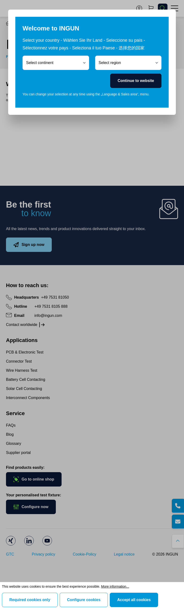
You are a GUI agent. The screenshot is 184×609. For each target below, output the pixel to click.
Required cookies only (29, 600)
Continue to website (136, 81)
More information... (115, 586)
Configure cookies (84, 600)
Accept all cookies (134, 600)
